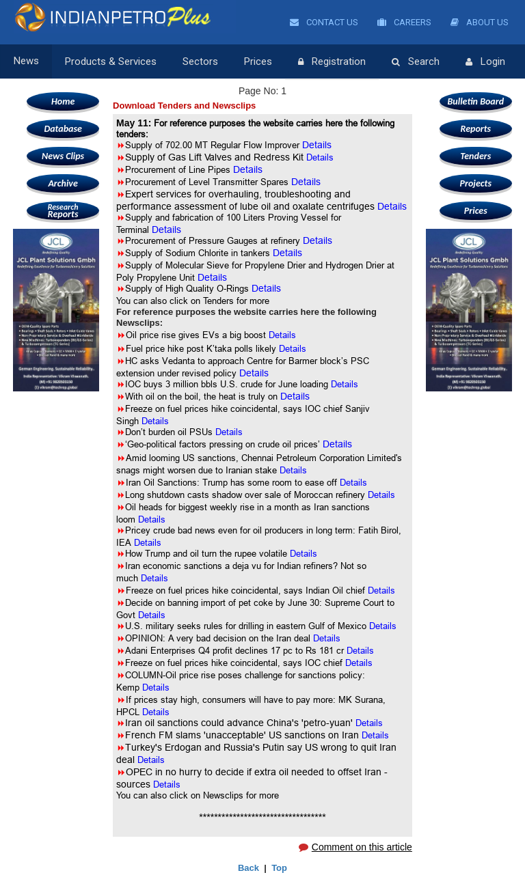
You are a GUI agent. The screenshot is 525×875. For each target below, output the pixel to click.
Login (485, 62)
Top (279, 868)
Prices (258, 61)
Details (320, 157)
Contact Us (324, 22)
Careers (404, 22)
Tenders (475, 156)
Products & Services (111, 61)
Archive (62, 183)
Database (62, 129)
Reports (63, 211)
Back (248, 868)
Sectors (200, 61)
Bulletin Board (476, 101)
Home (63, 101)
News (26, 61)
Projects (476, 183)
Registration (332, 62)
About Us (479, 22)
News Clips (63, 156)
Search (416, 62)
